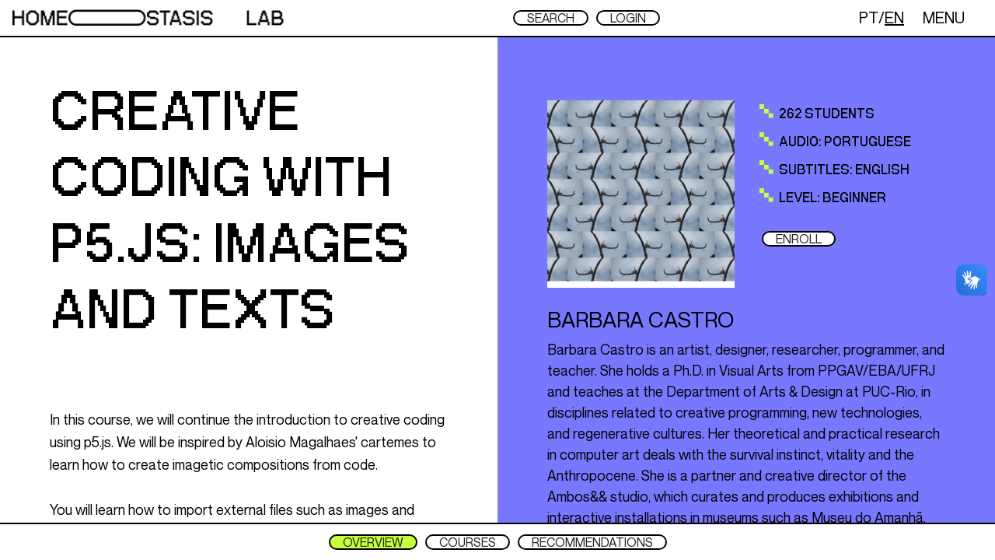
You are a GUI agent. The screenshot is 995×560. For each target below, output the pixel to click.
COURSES (467, 542)
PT (868, 17)
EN (894, 17)
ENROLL (799, 239)
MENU (944, 17)
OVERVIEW (373, 542)
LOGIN (628, 18)
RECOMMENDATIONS (592, 542)
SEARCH (550, 18)
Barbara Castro (640, 319)
